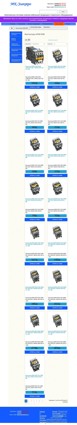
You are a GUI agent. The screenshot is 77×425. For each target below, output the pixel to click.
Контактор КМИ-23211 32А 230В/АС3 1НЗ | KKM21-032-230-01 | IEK (57, 200)
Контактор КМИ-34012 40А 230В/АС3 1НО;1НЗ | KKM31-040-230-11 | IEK (57, 244)
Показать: (50, 43)
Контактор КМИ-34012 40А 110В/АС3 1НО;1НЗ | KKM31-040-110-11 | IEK (35, 244)
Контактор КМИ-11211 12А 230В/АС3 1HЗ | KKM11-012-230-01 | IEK (57, 112)
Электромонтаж (47, 24)
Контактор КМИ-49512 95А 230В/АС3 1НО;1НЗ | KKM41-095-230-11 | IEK (57, 332)
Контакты (47, 27)
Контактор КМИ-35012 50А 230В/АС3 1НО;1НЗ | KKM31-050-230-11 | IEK (35, 288)
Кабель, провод (13, 39)
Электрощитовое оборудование (16, 60)
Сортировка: (28, 43)
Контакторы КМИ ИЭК (22, 28)
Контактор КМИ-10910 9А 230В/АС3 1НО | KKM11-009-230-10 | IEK (57, 68)
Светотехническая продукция (16, 49)
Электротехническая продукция (16, 55)
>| (34, 404)
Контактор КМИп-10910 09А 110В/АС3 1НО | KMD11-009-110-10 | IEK (35, 68)
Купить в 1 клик (35, 87)
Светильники (59, 24)
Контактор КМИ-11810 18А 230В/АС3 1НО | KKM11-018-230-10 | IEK (57, 156)
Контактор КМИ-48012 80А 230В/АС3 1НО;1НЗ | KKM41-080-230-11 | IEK (35, 332)
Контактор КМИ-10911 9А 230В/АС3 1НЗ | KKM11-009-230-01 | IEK (34, 112)
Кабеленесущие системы (16, 34)
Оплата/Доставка (35, 27)
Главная (12, 24)
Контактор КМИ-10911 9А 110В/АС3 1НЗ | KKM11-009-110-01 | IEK (34, 377)
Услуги (68, 24)
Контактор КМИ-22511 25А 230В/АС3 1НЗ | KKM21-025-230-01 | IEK (35, 200)
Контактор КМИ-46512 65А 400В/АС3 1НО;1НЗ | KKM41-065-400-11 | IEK (57, 288)
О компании (21, 24)
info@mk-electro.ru (60, 7)
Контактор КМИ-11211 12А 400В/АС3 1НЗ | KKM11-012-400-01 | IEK (35, 156)
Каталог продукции (34, 24)
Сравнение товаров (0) (53, 40)
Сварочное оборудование (15, 44)
